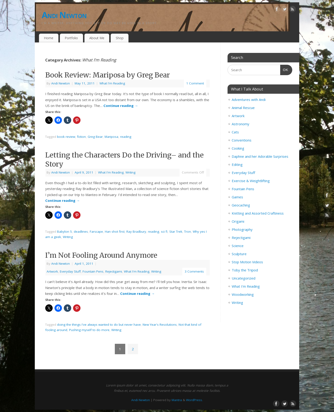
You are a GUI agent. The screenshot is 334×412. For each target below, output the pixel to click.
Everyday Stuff (70, 271)
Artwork (52, 271)
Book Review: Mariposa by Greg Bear (107, 75)
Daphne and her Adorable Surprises (260, 156)
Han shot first (115, 231)
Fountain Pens (93, 271)
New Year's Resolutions (160, 324)
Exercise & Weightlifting (251, 180)
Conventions (241, 140)
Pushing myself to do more (89, 330)
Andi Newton (64, 15)
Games (237, 197)
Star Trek (175, 231)
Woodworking (243, 294)
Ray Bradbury (136, 231)
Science (238, 245)
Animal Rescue (243, 107)
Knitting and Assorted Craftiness (258, 213)
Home (48, 38)
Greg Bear (95, 137)
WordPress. (194, 400)
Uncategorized (243, 278)
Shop (120, 38)
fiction (81, 137)
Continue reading (120, 105)
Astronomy (240, 124)
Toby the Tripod (245, 270)
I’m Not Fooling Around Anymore (101, 255)
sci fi (164, 231)
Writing (130, 172)
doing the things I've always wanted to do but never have (99, 324)
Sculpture (239, 253)
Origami (238, 221)
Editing (237, 164)
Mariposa (111, 137)
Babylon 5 (64, 231)
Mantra (177, 400)
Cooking (238, 148)
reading (125, 137)
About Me (96, 38)
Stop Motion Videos (247, 262)
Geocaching (241, 205)
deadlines (81, 231)
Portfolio (71, 38)
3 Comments (194, 271)
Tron (187, 231)
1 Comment (195, 83)
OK (284, 69)
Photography (242, 229)
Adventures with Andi (249, 99)
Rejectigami (113, 271)
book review (66, 137)
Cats (235, 132)
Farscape (96, 231)
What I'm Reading (112, 83)
